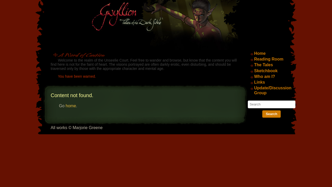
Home (260, 53)
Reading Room (269, 59)
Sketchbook (266, 71)
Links (259, 82)
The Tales (263, 65)
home (71, 106)
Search (271, 114)
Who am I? (264, 76)
